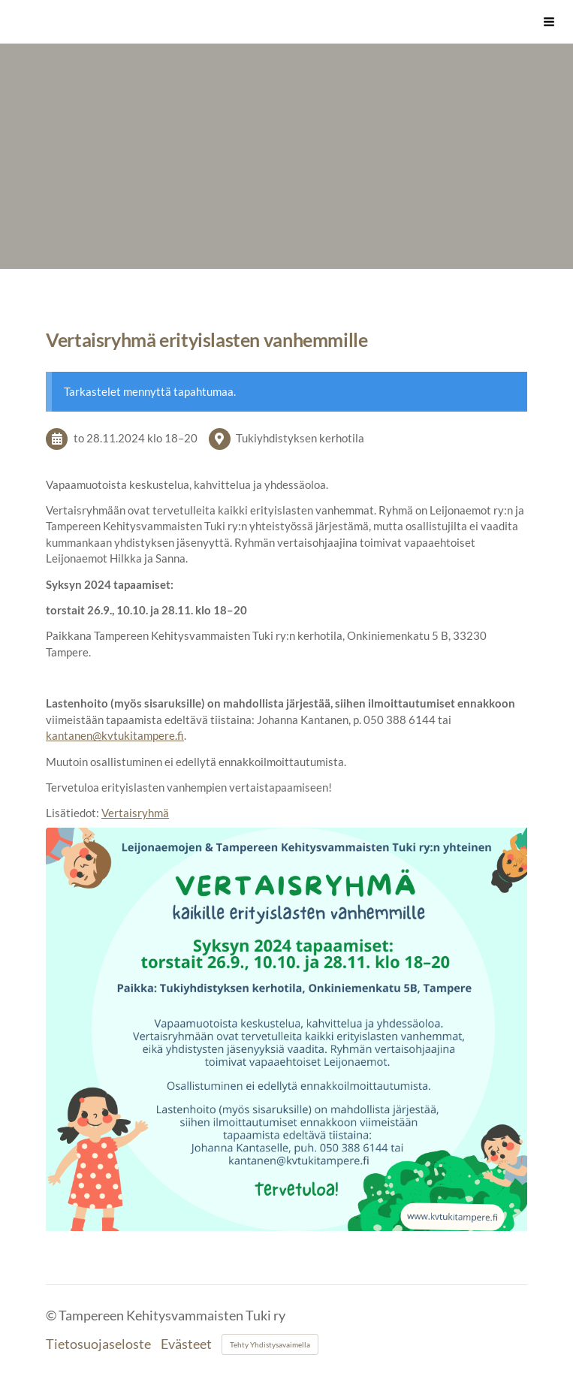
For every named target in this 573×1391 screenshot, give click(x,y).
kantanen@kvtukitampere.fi (115, 735)
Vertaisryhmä (135, 812)
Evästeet (186, 1344)
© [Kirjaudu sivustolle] (52, 1315)
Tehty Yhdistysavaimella (270, 1344)
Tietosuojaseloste (98, 1344)
